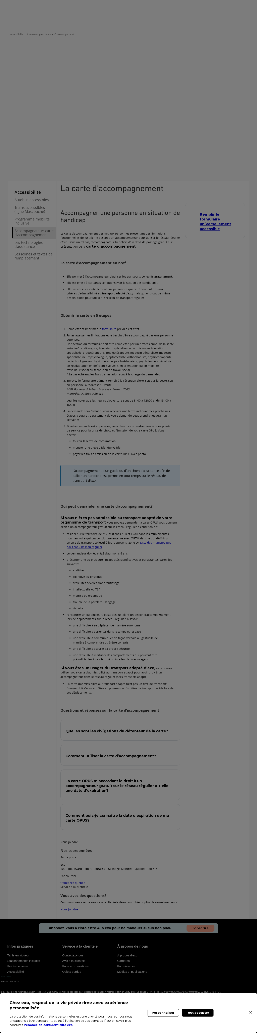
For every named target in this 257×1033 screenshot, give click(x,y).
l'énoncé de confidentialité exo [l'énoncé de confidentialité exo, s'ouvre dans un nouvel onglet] (48, 1025)
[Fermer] (250, 1012)
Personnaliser (163, 1013)
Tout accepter (197, 1013)
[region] (128, 1013)
